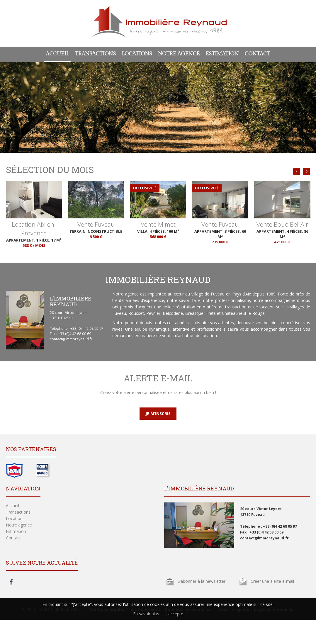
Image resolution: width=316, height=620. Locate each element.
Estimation (222, 54)
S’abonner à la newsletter (201, 581)
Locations (137, 54)
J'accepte (174, 613)
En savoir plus (146, 613)
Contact (257, 54)
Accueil (57, 54)
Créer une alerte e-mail (272, 581)
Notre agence (179, 54)
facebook (11, 582)
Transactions (95, 54)
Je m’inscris (158, 413)
